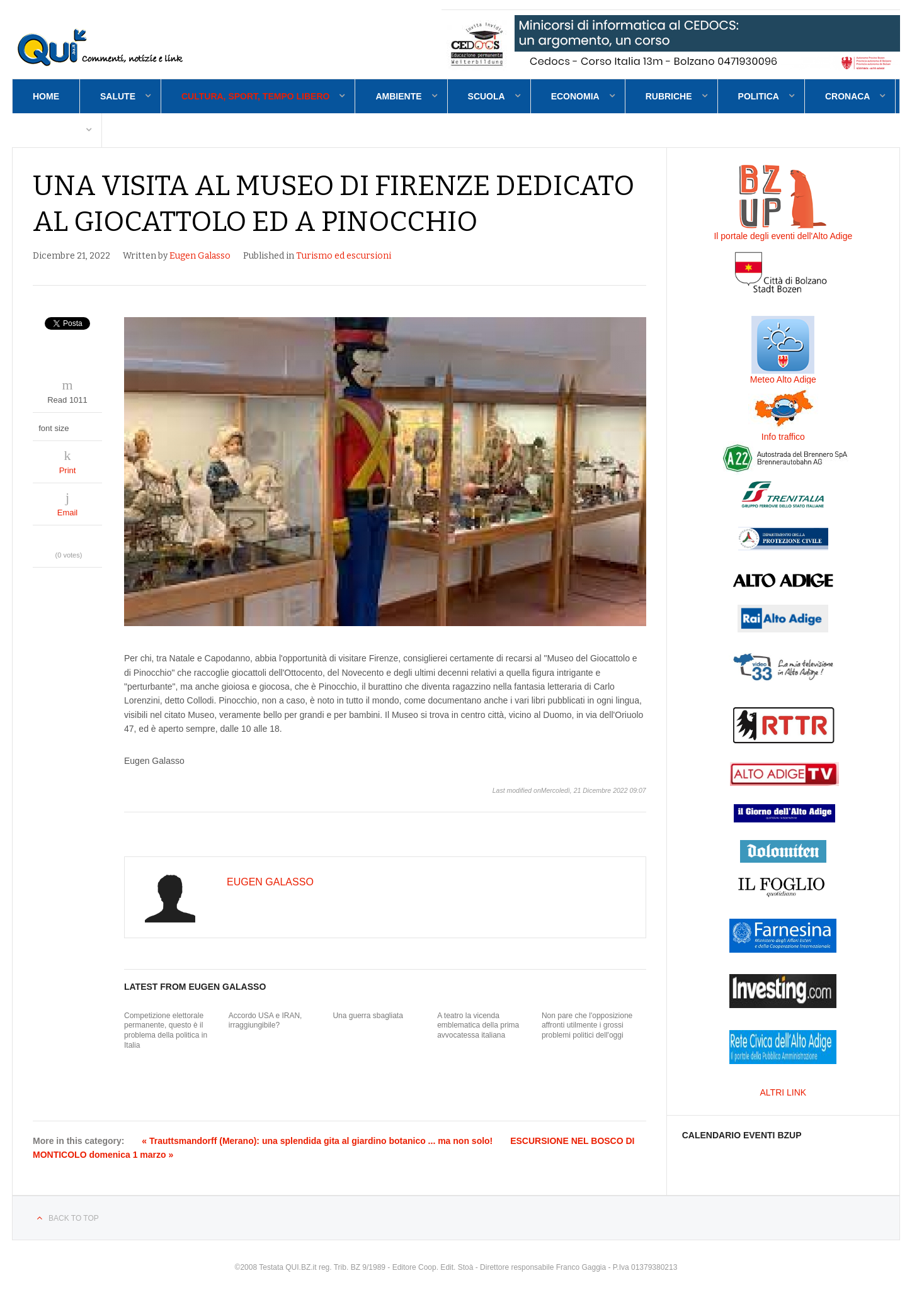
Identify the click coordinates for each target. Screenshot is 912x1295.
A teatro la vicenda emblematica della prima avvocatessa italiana (478, 1025)
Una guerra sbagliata (367, 1015)
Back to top (73, 1218)
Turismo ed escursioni (343, 255)
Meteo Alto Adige (783, 379)
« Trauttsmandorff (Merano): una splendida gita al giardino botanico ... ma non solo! (317, 1141)
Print (67, 470)
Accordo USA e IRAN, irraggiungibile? (265, 1020)
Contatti (54, 130)
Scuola (486, 96)
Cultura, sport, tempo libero (255, 96)
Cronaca (847, 96)
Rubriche (669, 96)
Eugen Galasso (200, 255)
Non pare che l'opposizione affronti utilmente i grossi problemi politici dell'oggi (587, 1025)
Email (67, 512)
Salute (117, 96)
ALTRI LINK (783, 1092)
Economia (575, 96)
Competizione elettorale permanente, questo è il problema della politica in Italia (165, 1030)
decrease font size (79, 425)
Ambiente (398, 96)
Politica (758, 96)
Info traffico (783, 437)
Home (46, 96)
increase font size (91, 425)
